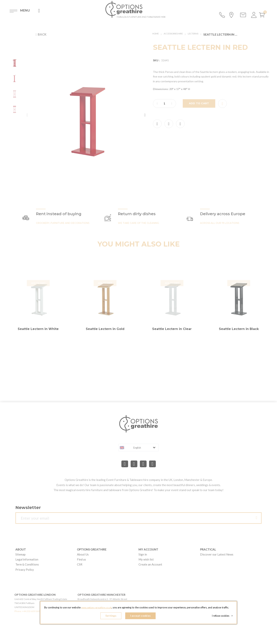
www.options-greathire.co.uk (96, 609)
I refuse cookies (223, 616)
